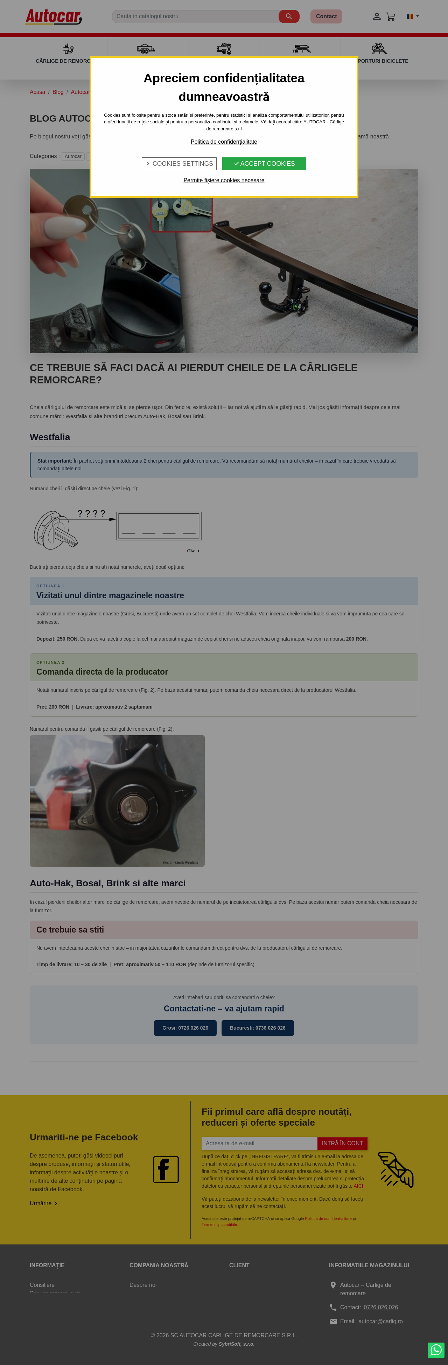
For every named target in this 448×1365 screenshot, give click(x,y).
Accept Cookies (264, 163)
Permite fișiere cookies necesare (223, 180)
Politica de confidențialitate (224, 142)
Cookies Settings (179, 163)
